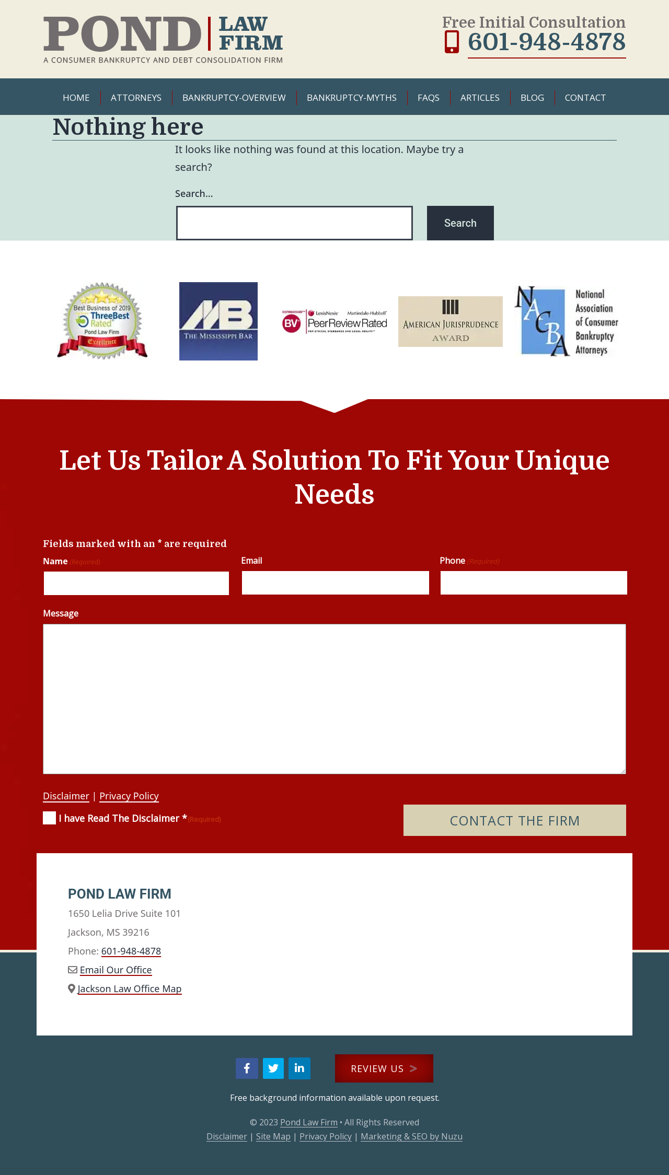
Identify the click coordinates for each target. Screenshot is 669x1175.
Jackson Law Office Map (130, 988)
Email (251, 560)
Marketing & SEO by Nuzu (412, 1136)
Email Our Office (116, 969)
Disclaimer (66, 795)
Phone (469, 561)
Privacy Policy (129, 795)
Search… (194, 193)
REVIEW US (384, 1068)
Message (60, 613)
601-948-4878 (547, 42)
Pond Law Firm (309, 1122)
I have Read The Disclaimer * (140, 818)
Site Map (273, 1136)
